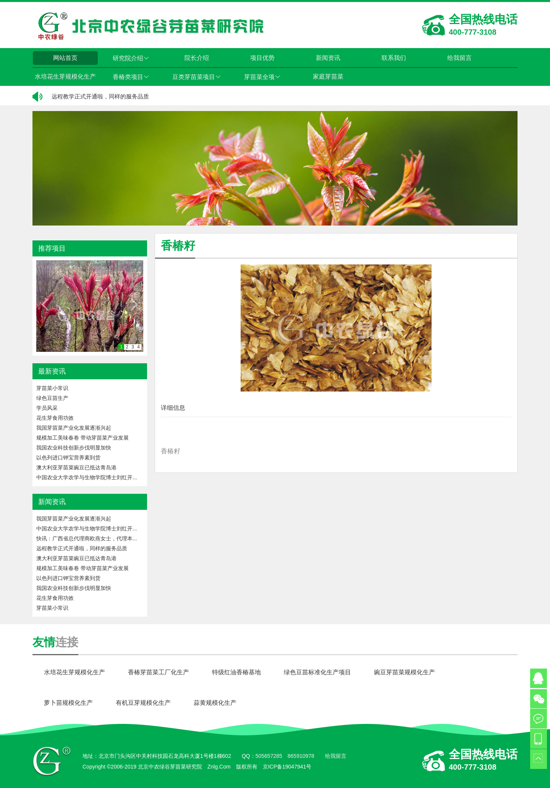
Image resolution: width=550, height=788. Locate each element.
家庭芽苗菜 (328, 76)
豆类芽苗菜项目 (196, 77)
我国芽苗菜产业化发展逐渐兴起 (73, 428)
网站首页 (65, 58)
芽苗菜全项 (262, 77)
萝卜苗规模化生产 (68, 702)
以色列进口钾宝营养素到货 (68, 457)
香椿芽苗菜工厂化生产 (158, 672)
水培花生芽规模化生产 (65, 76)
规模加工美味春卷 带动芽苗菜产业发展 (82, 438)
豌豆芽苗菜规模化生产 (404, 672)
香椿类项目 (131, 77)
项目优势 (262, 58)
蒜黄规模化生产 (215, 702)
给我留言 (459, 58)
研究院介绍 (131, 58)
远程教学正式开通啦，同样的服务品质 (100, 96)
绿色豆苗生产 (52, 398)
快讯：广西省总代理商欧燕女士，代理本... (86, 538)
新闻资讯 (328, 58)
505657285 (269, 756)
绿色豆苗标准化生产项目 (317, 672)
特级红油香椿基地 (236, 672)
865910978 (301, 756)
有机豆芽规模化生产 (143, 702)
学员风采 (47, 408)
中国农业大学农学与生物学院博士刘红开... (86, 477)
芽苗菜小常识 (52, 388)
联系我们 (394, 58)
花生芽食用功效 (55, 418)
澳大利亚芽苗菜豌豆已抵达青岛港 (76, 467)
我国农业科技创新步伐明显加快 (73, 448)
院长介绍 (196, 58)
